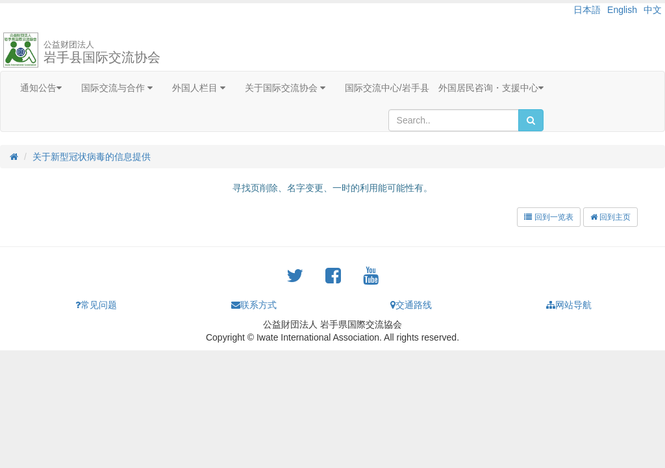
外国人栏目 (198, 88)
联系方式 (254, 305)
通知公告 (41, 88)
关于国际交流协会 (285, 88)
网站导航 (569, 305)
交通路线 (411, 305)
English (622, 10)
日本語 (587, 10)
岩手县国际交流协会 (102, 52)
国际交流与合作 (117, 88)
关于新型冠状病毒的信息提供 (91, 156)
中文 (653, 10)
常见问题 (96, 305)
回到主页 (610, 217)
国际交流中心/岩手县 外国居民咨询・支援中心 (444, 88)
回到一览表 (548, 217)
